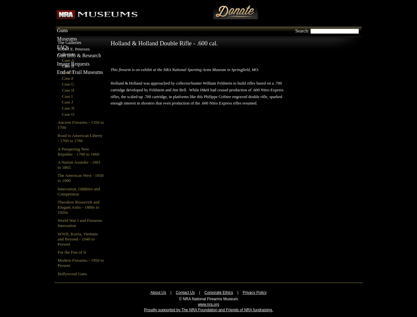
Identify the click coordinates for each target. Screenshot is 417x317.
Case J (67, 102)
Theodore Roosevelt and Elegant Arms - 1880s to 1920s (79, 207)
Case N (68, 108)
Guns (62, 30)
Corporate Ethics (218, 292)
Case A (68, 60)
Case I (67, 96)
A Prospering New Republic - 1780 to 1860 (79, 152)
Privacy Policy (255, 292)
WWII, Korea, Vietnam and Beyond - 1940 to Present (78, 239)
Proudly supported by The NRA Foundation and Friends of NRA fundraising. (208, 310)
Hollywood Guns (72, 273)
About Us (158, 292)
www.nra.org (208, 304)
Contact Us (185, 292)
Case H (68, 90)
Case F (68, 78)
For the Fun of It (72, 252)
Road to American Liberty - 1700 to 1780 (80, 138)
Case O (68, 114)
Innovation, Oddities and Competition (79, 191)
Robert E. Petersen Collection (74, 52)
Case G (68, 84)
